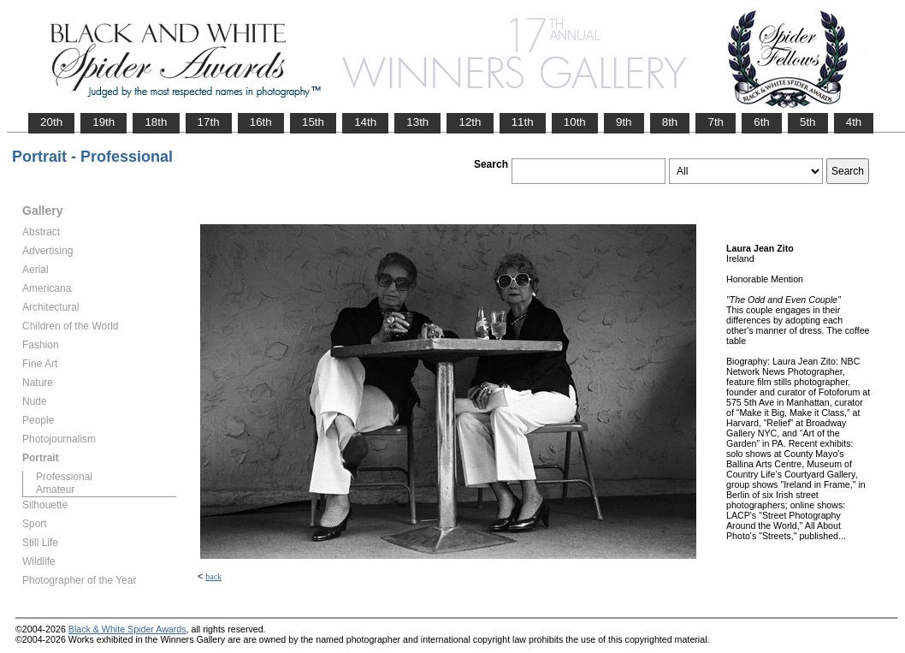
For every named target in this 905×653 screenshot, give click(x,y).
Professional (64, 477)
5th (807, 122)
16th (260, 122)
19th (103, 122)
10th (574, 122)
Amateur (55, 490)
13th (417, 122)
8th (670, 122)
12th (469, 122)
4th (854, 122)
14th (365, 122)
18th (155, 122)
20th (51, 122)
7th (715, 122)
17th (208, 122)
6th (761, 122)
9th (624, 122)
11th (522, 122)
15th (313, 122)
